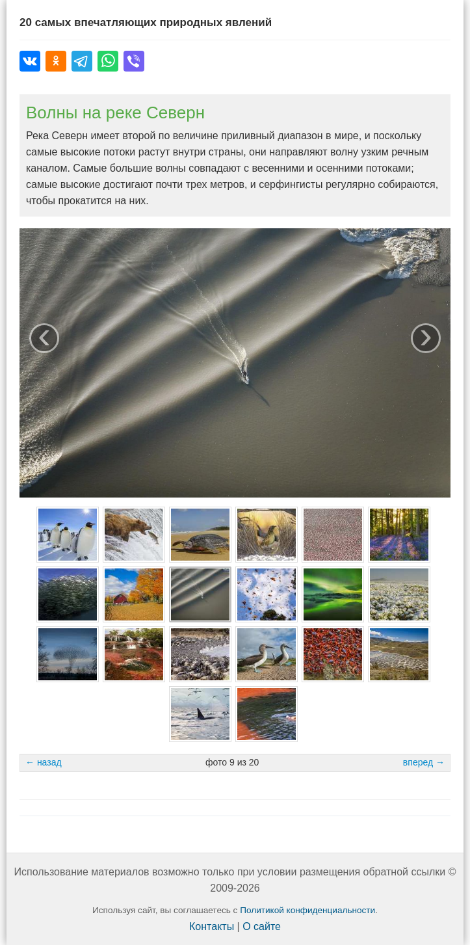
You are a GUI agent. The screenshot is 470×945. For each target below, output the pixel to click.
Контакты (211, 926)
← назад (43, 762)
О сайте (261, 926)
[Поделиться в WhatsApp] (108, 61)
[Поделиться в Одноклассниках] (56, 61)
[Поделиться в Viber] (134, 61)
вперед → (424, 762)
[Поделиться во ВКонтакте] (30, 61)
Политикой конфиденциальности (307, 910)
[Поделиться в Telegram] (82, 61)
